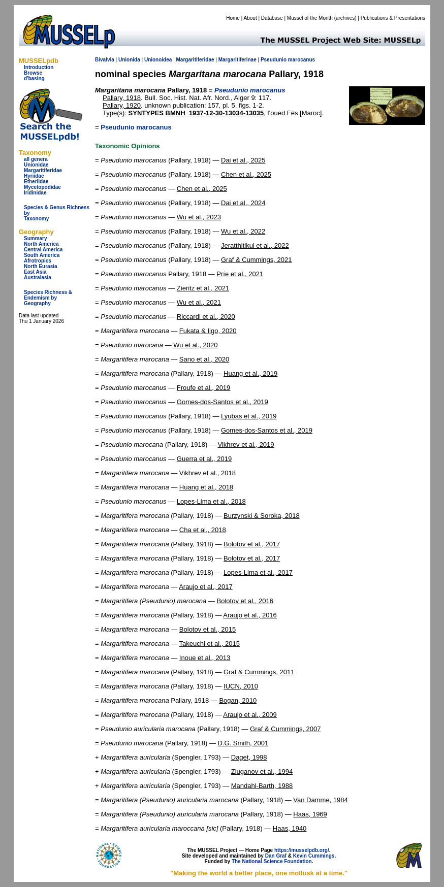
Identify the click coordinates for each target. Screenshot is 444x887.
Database (272, 18)
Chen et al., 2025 (246, 174)
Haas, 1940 (290, 828)
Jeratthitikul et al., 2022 (255, 245)
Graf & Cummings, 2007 (285, 729)
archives (345, 18)
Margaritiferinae (237, 59)
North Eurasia (40, 266)
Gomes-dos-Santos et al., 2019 (222, 402)
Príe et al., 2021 (239, 274)
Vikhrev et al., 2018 (207, 473)
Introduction (38, 67)
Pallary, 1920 (122, 105)
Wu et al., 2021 (199, 302)
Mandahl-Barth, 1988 (262, 786)
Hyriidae (34, 176)
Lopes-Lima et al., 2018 (211, 501)
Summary (35, 238)
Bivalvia (104, 59)
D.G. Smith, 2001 (243, 743)
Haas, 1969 (310, 814)
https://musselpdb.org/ (301, 850)
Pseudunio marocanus (136, 127)
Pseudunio (274, 59)
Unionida (129, 59)
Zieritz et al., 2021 (203, 288)
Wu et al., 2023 (199, 217)
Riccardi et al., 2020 (206, 316)
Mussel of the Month (310, 18)
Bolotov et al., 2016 (245, 601)
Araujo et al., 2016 (250, 615)
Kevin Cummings (314, 856)
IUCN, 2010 (241, 686)
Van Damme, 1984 (320, 800)
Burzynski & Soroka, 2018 (262, 515)
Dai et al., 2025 (243, 160)
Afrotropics (37, 261)
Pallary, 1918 (122, 98)
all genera (36, 159)
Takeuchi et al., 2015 (209, 643)
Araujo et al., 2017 (206, 586)
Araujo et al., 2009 (250, 714)
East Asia (35, 272)
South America (41, 255)
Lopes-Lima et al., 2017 (258, 572)
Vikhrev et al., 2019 (246, 444)
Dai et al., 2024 (243, 203)
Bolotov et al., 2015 (207, 629)
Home (233, 18)
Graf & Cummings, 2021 (256, 260)
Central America (43, 249)
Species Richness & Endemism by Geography (48, 297)
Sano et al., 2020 (204, 359)
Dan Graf (276, 856)
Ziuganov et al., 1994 (262, 771)
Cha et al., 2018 (202, 530)
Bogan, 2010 (238, 700)
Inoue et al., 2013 (204, 658)
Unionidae (36, 165)
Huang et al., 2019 (250, 373)
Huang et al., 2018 (206, 487)
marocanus (301, 59)
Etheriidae (36, 181)
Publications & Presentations (393, 18)
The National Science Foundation (272, 861)
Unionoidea (158, 59)
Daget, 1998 (249, 757)
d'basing (34, 78)
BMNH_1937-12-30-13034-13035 (215, 113)
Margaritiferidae (43, 170)
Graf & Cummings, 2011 (259, 672)
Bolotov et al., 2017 (252, 544)
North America (41, 244)
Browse (33, 73)
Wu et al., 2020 (195, 345)
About (250, 18)
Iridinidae (35, 192)
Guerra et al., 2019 (204, 459)
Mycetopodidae (42, 187)
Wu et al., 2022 (243, 231)
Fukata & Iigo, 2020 (208, 331)
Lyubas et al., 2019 (248, 416)
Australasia (37, 277)
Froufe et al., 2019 (204, 387)
